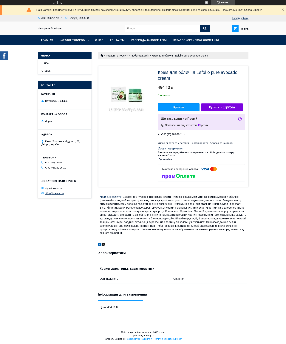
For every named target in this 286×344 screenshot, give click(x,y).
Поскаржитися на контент (139, 339)
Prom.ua (160, 332)
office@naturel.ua (54, 193)
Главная (47, 40)
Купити (178, 107)
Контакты (117, 40)
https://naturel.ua (54, 187)
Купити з (222, 107)
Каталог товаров (72, 40)
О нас (99, 40)
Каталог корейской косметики (196, 40)
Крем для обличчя (111, 196)
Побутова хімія (140, 55)
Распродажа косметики (149, 40)
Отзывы (46, 70)
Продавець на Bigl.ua (143, 335)
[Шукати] (205, 28)
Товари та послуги (117, 55)
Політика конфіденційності (168, 339)
